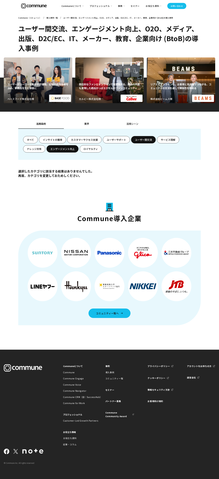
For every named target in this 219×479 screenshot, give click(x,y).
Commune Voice (72, 384)
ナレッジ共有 (34, 149)
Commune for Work (74, 403)
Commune (69, 372)
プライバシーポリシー (159, 366)
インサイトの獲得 (52, 140)
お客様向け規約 (155, 401)
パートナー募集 (113, 401)
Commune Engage (73, 378)
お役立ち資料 (69, 438)
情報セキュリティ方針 (159, 389)
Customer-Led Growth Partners (77, 420)
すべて (30, 140)
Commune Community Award (116, 414)
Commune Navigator (74, 390)
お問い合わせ (177, 6)
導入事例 (109, 372)
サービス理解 (168, 140)
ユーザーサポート (116, 140)
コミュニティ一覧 (114, 378)
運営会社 (191, 377)
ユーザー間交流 (143, 140)
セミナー (135, 5)
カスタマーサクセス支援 (84, 140)
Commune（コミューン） (29, 17)
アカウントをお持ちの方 (199, 366)
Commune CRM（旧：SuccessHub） (77, 397)
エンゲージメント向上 (62, 149)
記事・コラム (69, 444)
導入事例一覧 (52, 17)
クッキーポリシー (156, 378)
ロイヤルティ (90, 149)
